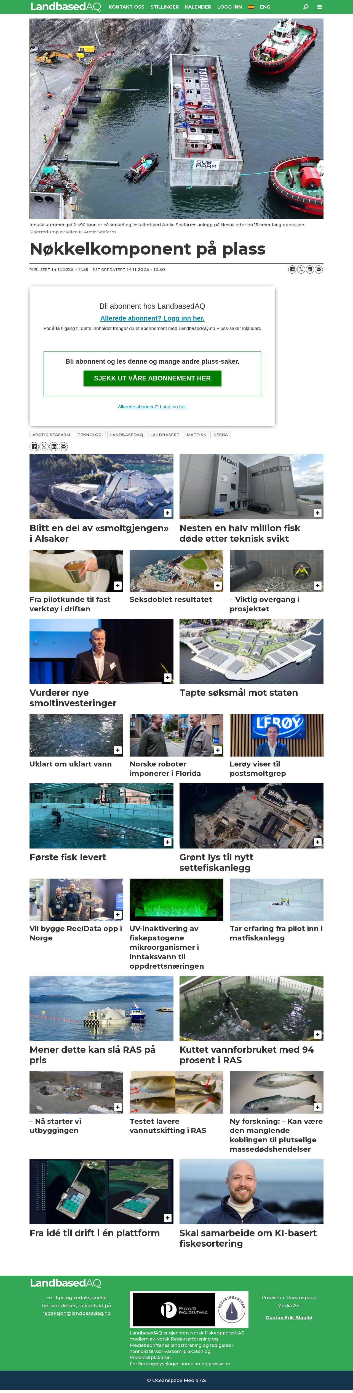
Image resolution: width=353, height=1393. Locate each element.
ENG (265, 7)
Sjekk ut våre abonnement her (152, 378)
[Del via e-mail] (319, 269)
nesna (220, 434)
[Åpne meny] (319, 7)
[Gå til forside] (66, 7)
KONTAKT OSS (126, 7)
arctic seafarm (52, 434)
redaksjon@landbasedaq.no (76, 1313)
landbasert (164, 434)
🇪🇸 (251, 7)
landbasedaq (126, 434)
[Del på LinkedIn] (310, 269)
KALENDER (198, 7)
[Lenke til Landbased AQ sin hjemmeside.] (176, 1283)
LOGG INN (229, 7)
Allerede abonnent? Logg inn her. (152, 318)
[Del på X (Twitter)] (301, 269)
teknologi (90, 434)
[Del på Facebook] (292, 269)
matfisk (196, 434)
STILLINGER (165, 7)
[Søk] (306, 7)
